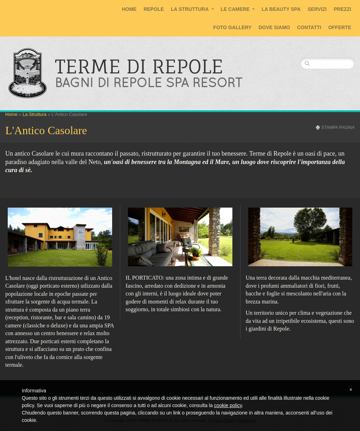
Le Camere (238, 9)
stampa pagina (338, 127)
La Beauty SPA (281, 9)
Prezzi (342, 9)
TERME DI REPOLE (139, 66)
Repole (153, 9)
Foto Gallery (232, 27)
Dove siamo (274, 27)
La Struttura (192, 9)
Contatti (309, 27)
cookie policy (228, 405)
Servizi (317, 9)
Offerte (339, 27)
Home (129, 9)
